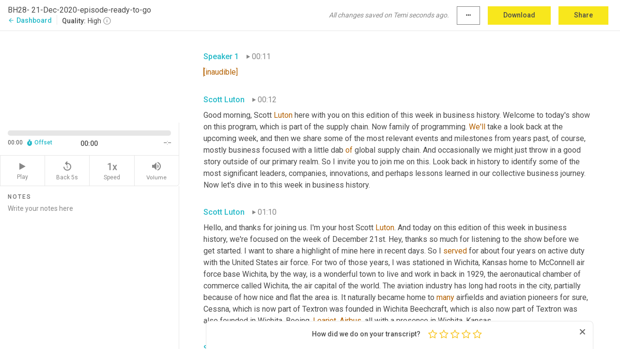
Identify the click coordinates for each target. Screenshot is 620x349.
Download (519, 15)
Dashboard (30, 20)
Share (583, 15)
